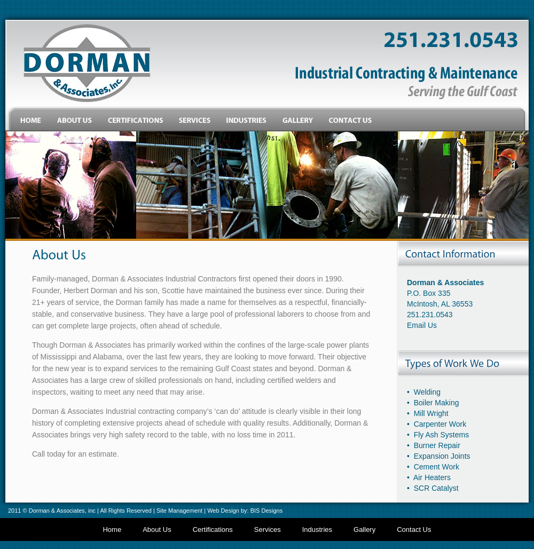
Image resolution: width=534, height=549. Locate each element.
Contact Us (414, 530)
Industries (317, 530)
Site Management (179, 510)
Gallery (364, 530)
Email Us (422, 325)
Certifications (213, 530)
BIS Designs (266, 510)
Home (112, 530)
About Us (157, 530)
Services (267, 530)
